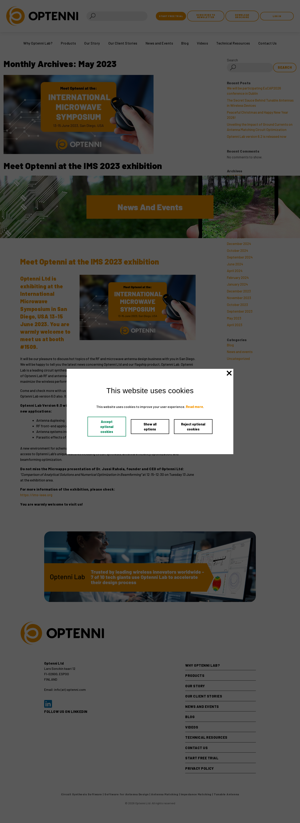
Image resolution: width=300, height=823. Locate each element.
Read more (194, 407)
